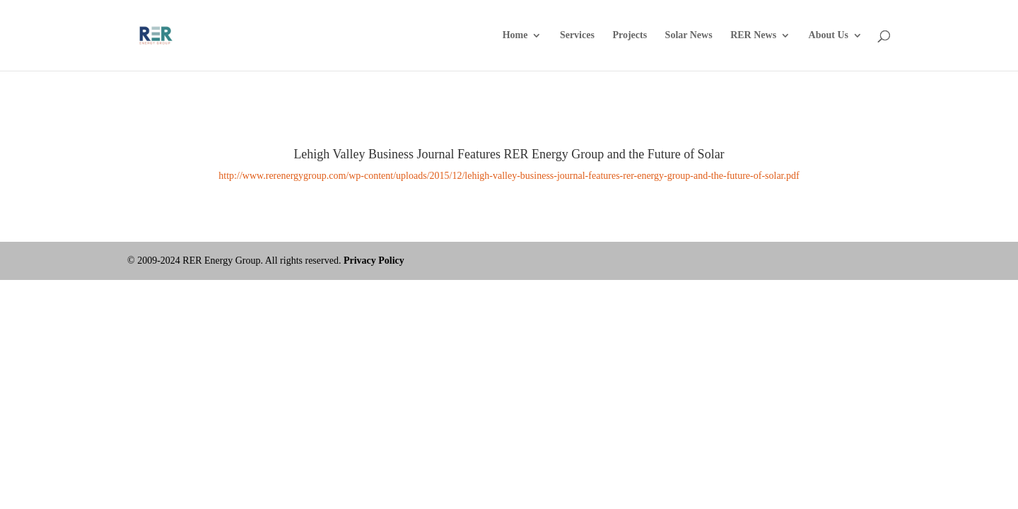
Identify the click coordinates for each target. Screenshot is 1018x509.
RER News (753, 35)
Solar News (689, 35)
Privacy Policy (374, 260)
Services (577, 35)
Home (515, 35)
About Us (828, 35)
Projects (629, 35)
